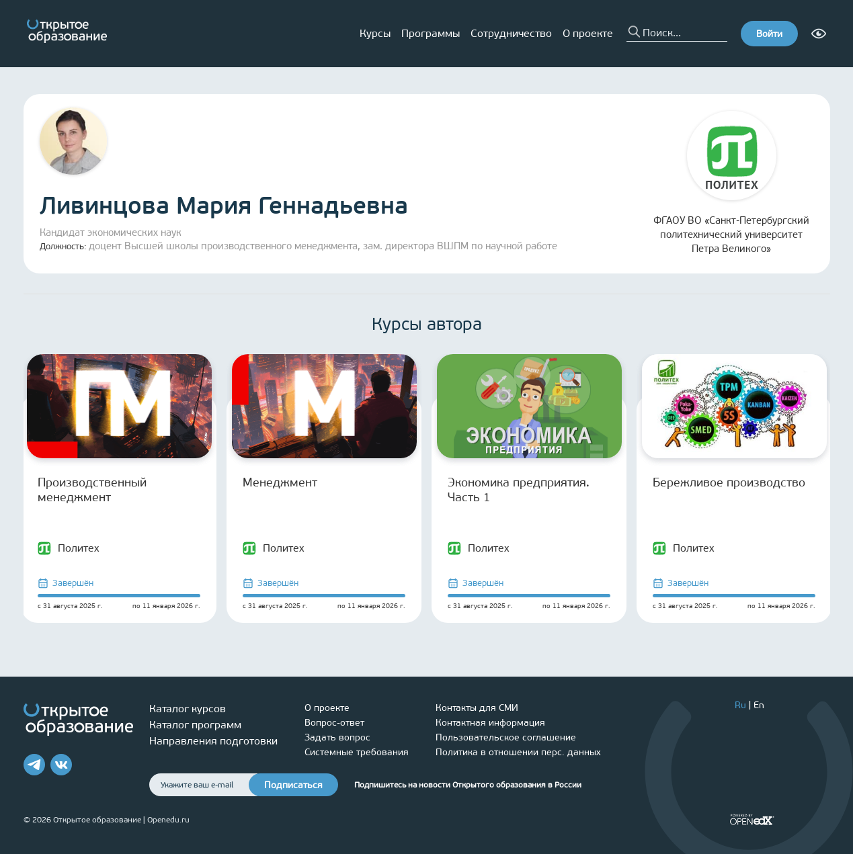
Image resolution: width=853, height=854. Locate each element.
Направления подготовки (213, 740)
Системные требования (356, 752)
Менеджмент (280, 482)
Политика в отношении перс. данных (518, 752)
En (759, 705)
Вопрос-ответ (334, 722)
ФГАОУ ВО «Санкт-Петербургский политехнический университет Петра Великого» (731, 183)
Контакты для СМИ (477, 708)
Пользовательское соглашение (506, 737)
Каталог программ (195, 724)
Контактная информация (490, 722)
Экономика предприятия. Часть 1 (519, 490)
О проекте (588, 33)
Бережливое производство (729, 482)
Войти (769, 34)
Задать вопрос (337, 737)
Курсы (375, 33)
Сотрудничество (511, 33)
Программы (430, 33)
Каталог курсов (187, 708)
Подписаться (293, 785)
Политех (68, 548)
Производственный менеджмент (92, 490)
